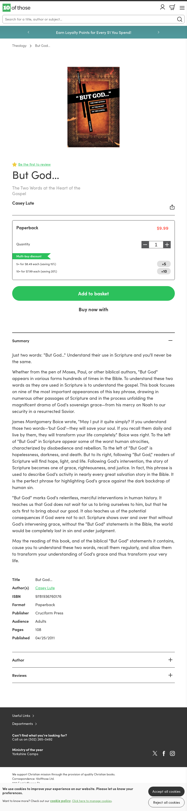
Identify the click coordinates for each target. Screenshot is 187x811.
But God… (42, 45)
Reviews (19, 675)
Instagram (172, 753)
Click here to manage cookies (92, 800)
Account (162, 7)
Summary (20, 340)
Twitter (155, 753)
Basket (172, 7)
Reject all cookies (166, 802)
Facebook (164, 753)
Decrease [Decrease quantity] (143, 244)
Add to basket (93, 293)
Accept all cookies (166, 791)
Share (172, 207)
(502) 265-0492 (40, 739)
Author (18, 659)
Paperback (27, 227)
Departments (22, 723)
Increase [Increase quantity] (168, 244)
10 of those (16, 8)
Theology (19, 45)
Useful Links (21, 715)
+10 (164, 271)
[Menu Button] (182, 8)
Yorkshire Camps (25, 753)
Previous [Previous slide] (28, 32)
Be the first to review (34, 164)
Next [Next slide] (158, 32)
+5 (164, 263)
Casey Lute (23, 203)
